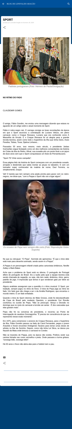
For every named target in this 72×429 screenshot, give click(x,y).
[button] (4, 27)
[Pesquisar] (68, 4)
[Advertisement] (36, 406)
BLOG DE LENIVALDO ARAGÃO (21, 4)
